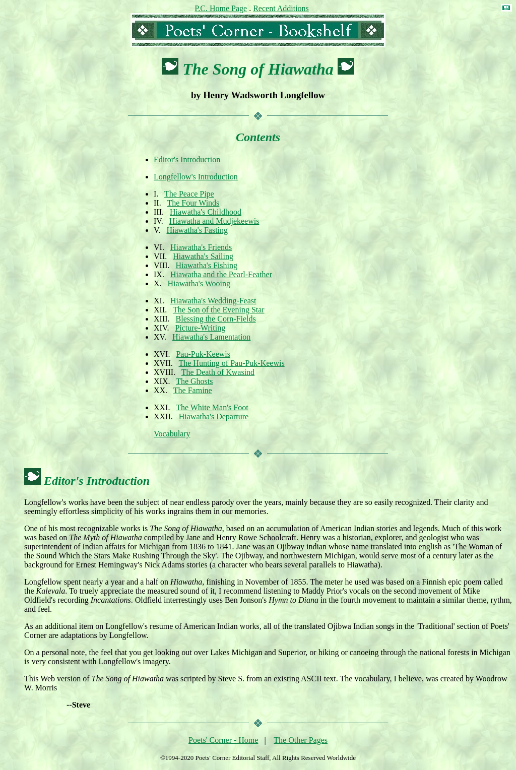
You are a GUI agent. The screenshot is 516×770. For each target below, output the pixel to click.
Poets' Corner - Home (223, 740)
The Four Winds (193, 203)
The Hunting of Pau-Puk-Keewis (231, 363)
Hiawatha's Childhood (205, 212)
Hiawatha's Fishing (206, 265)
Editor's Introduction (187, 159)
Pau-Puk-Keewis (203, 354)
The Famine (192, 390)
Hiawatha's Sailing (203, 256)
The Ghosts (194, 381)
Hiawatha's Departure (213, 416)
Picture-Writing (200, 328)
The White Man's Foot (212, 407)
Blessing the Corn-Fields (216, 318)
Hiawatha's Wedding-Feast (213, 300)
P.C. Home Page (221, 8)
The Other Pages (301, 740)
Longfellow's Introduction (196, 176)
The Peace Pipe (189, 193)
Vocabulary (172, 433)
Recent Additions (281, 8)
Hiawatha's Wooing (199, 283)
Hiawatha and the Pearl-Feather (221, 274)
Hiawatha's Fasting (197, 230)
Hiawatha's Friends (201, 247)
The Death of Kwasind (217, 372)
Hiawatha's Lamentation (211, 337)
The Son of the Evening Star (219, 309)
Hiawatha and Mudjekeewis (214, 221)
